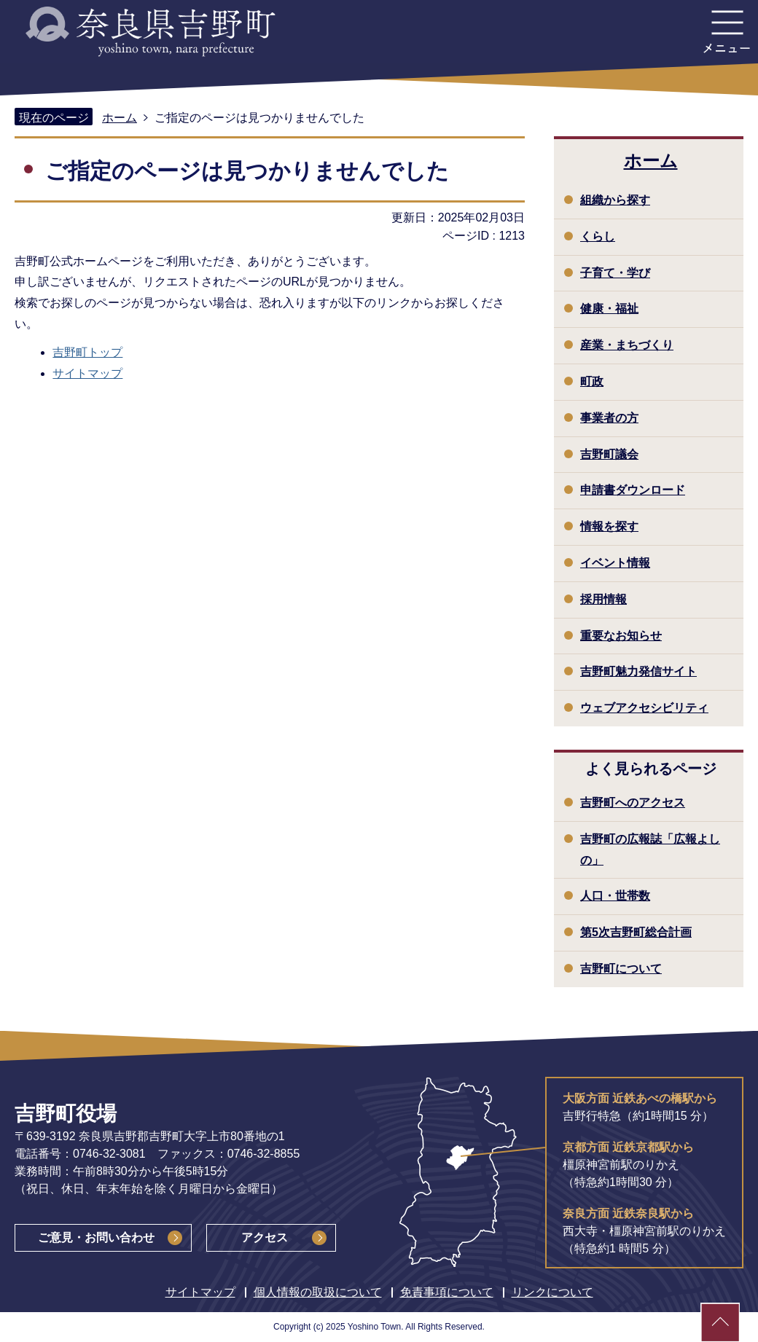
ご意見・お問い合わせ (96, 1237)
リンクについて (552, 1292)
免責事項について (446, 1292)
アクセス (264, 1237)
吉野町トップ (87, 352)
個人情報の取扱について (318, 1292)
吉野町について (621, 968)
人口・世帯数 (615, 896)
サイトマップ (87, 373)
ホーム (119, 117)
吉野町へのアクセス (632, 802)
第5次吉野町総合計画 (636, 932)
